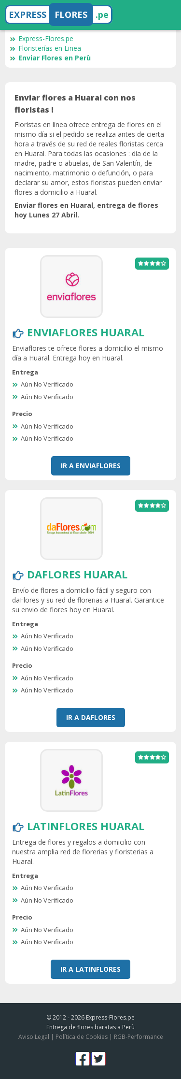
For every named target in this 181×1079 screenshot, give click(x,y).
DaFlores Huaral (77, 574)
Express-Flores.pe (41, 38)
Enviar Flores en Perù (50, 57)
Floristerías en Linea (45, 48)
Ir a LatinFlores (90, 969)
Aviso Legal (33, 1037)
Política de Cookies (82, 1037)
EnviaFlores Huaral (85, 332)
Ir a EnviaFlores (91, 465)
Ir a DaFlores (90, 717)
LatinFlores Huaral (85, 826)
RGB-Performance (138, 1037)
